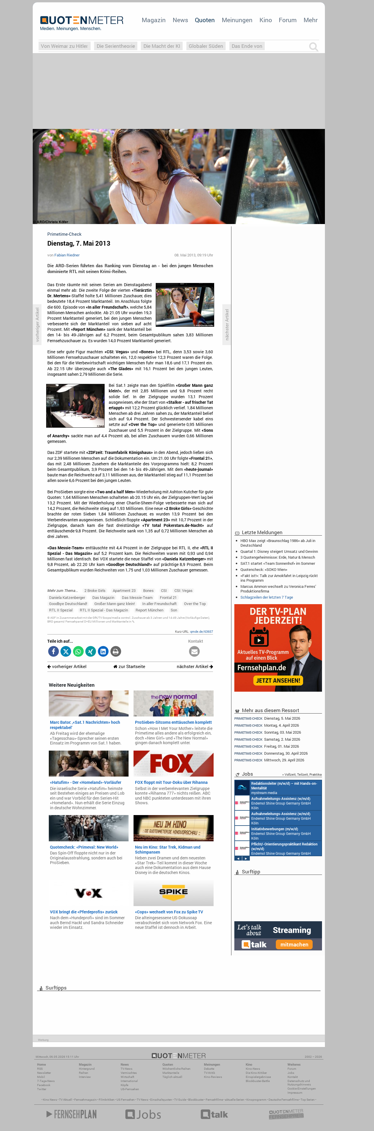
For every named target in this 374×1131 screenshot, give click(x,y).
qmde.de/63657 (201, 631)
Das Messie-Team (137, 597)
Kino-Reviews (213, 1077)
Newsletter (44, 1073)
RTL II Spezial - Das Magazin (104, 610)
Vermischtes (129, 1073)
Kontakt (293, 1077)
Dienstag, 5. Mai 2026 (267, 718)
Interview (85, 1077)
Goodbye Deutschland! (68, 603)
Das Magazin (103, 597)
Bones (148, 590)
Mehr (311, 20)
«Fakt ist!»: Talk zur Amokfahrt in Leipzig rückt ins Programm (279, 578)
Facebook (43, 1085)
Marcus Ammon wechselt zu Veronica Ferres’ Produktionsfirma (278, 589)
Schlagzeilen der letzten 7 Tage (266, 597)
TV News (142, 1100)
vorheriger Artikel (66, 666)
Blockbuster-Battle (258, 1081)
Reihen (83, 1073)
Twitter (41, 1089)
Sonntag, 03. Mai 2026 (267, 732)
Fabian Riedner (66, 255)
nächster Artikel (195, 666)
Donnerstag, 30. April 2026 (271, 753)
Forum (288, 20)
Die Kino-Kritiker (256, 1073)
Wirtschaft (127, 1077)
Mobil (41, 1077)
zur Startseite (129, 666)
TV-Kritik (209, 1073)
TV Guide (180, 1100)
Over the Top (195, 603)
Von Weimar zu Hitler (64, 46)
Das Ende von (247, 46)
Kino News (50, 1100)
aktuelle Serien (234, 1100)
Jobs (291, 1073)
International (129, 1081)
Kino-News (253, 1069)
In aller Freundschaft (159, 603)
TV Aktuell (65, 1100)
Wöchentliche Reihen (176, 1069)
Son (174, 610)
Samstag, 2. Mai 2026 (267, 739)
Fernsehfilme (214, 1100)
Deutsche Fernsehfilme (284, 1100)
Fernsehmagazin (85, 1100)
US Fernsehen (126, 1100)
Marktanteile (170, 1073)
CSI (164, 590)
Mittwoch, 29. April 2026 (269, 760)
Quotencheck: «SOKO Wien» (263, 569)
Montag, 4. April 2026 (266, 725)
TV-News (126, 1069)
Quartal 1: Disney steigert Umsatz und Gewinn (279, 551)
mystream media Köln (276, 787)
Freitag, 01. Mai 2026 (266, 746)
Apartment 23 (124, 590)
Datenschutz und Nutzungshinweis (299, 1082)
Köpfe (124, 1085)
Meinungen (237, 20)
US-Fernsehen (130, 1089)
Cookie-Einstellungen (302, 1088)
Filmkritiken (107, 1100)
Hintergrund (87, 1069)
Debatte (209, 1069)
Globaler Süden (206, 46)
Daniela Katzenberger (67, 597)
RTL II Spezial (60, 610)
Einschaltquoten (161, 1100)
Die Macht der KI (161, 46)
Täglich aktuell (172, 1077)
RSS (40, 1069)
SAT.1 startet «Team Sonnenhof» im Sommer (277, 563)
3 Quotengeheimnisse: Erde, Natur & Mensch (277, 557)
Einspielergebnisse (258, 1077)
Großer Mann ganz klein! (114, 603)
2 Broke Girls (94, 590)
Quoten (205, 20)
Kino (265, 20)
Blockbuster (196, 1100)
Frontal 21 (168, 597)
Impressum (295, 1093)
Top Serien (308, 1100)
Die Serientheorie (116, 46)
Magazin (154, 20)
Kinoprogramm (256, 1100)
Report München (149, 610)
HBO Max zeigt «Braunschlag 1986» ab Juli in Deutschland (277, 543)
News (180, 20)
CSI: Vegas (183, 590)
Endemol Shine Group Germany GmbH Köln (273, 803)
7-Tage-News (46, 1081)
